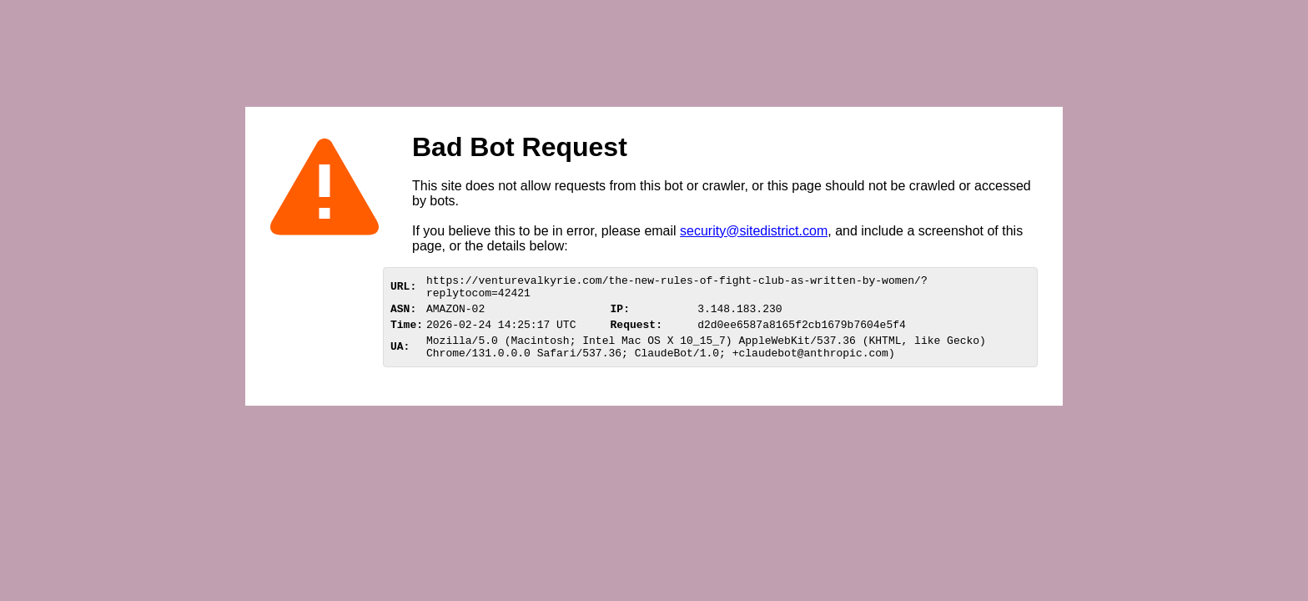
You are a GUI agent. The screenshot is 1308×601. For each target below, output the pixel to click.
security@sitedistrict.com (754, 231)
